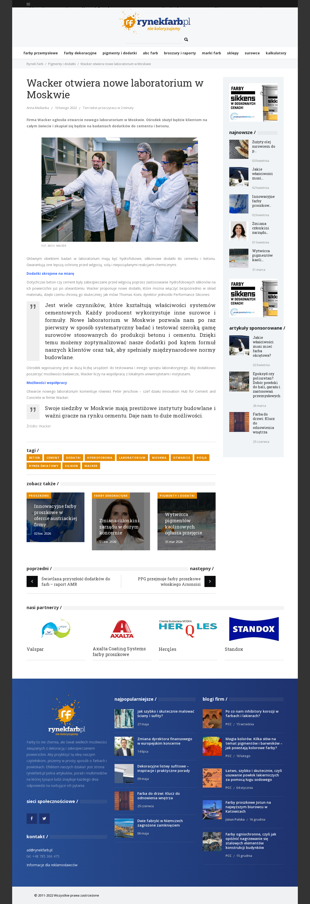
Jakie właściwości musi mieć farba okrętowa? (263, 346)
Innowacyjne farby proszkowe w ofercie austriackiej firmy (55, 515)
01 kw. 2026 (107, 541)
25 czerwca (261, 441)
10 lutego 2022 (66, 107)
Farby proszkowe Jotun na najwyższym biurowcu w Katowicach (248, 807)
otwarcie (181, 457)
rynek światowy (43, 466)
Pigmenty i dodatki (62, 64)
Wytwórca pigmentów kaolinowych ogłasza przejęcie (183, 523)
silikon (71, 466)
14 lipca (142, 751)
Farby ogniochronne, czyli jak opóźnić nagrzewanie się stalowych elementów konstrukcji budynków (251, 841)
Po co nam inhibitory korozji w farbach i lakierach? (252, 713)
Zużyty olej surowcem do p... (263, 146)
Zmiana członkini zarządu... (260, 228)
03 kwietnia (260, 160)
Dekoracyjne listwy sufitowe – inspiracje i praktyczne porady (163, 768)
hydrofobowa (100, 457)
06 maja (143, 833)
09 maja (143, 778)
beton (34, 457)
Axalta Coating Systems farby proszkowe (119, 651)
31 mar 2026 (174, 541)
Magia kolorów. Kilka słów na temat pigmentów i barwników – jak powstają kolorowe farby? (254, 743)
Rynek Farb (35, 64)
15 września (245, 724)
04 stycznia (244, 787)
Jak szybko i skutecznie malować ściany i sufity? (165, 713)
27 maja (143, 724)
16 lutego (243, 756)
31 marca (258, 269)
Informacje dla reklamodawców (52, 865)
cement (53, 457)
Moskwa (159, 457)
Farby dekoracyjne (111, 495)
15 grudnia (244, 855)
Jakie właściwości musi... (262, 173)
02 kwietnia (260, 187)
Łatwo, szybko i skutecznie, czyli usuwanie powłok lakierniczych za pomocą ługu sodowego (254, 775)
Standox (234, 649)
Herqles (167, 649)
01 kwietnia (260, 242)
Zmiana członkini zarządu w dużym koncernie (119, 527)
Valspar (35, 649)
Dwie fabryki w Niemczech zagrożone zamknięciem (160, 823)
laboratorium (132, 457)
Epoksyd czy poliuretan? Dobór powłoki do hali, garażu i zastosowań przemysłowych (266, 384)
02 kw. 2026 (42, 533)
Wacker (91, 466)
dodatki (73, 457)
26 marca (259, 405)
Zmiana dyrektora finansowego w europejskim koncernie (164, 741)
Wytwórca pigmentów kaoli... (262, 255)
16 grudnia (257, 819)
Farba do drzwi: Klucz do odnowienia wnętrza (158, 795)
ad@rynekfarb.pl (39, 850)
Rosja (202, 457)
